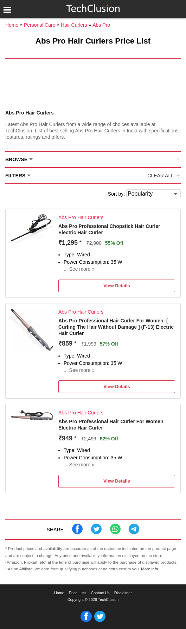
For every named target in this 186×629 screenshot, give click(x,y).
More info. (150, 568)
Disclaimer (123, 593)
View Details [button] (116, 285)
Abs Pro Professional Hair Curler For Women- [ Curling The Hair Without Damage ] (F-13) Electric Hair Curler (116, 327)
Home (59, 593)
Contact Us (100, 593)
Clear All (160, 175)
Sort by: (116, 194)
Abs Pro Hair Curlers (80, 217)
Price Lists (77, 593)
